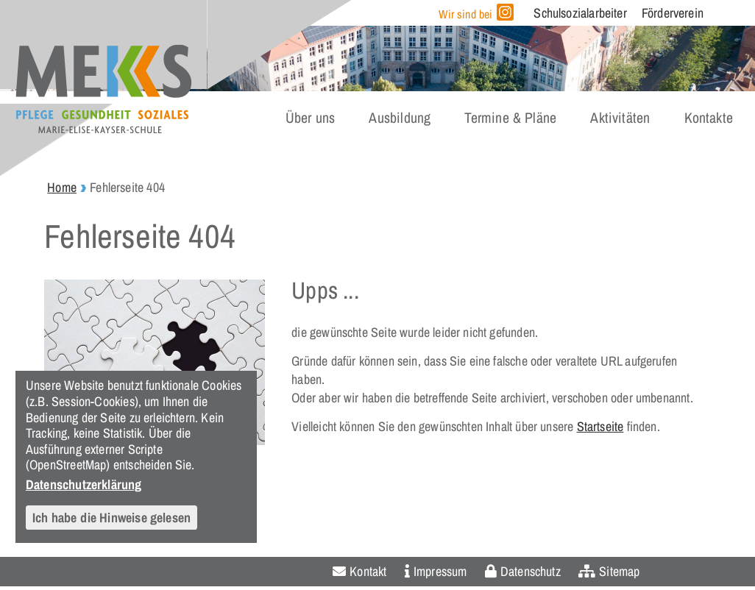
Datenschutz (530, 571)
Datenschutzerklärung (84, 484)
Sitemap (619, 571)
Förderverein (672, 13)
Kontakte (708, 117)
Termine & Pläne (510, 117)
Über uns (310, 117)
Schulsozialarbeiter (580, 13)
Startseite (600, 426)
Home (62, 187)
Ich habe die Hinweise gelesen (111, 517)
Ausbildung (399, 117)
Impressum (440, 571)
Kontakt (368, 571)
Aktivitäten (620, 117)
